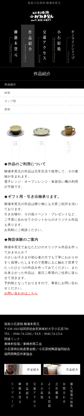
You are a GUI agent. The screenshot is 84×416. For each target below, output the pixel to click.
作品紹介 (27, 46)
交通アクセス (42, 46)
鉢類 (7, 92)
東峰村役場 (12, 344)
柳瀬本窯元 (13, 46)
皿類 (7, 109)
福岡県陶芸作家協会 (18, 354)
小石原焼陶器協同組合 (54, 349)
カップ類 (10, 101)
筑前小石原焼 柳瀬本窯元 (22, 324)
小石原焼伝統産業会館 (20, 349)
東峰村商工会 (32, 344)
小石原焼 (56, 46)
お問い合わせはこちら (21, 293)
